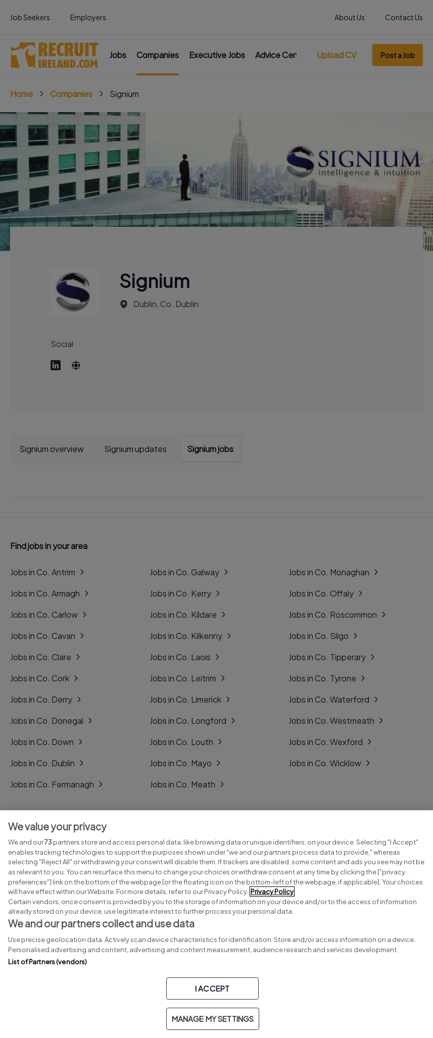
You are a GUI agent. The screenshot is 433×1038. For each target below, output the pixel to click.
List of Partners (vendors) (47, 962)
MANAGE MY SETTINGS (213, 1018)
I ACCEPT (212, 988)
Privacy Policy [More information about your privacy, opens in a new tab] (272, 891)
